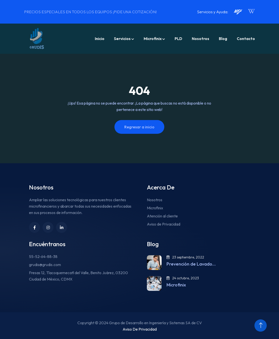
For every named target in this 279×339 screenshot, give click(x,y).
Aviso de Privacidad (163, 230)
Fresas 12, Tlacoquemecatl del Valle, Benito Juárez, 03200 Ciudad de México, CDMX (78, 282)
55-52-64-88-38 (43, 262)
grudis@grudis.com (45, 270)
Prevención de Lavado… (191, 270)
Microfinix (153, 38)
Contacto (246, 38)
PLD (178, 38)
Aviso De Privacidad (140, 335)
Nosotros (200, 38)
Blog (223, 38)
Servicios (122, 38)
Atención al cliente (162, 222)
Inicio (99, 38)
